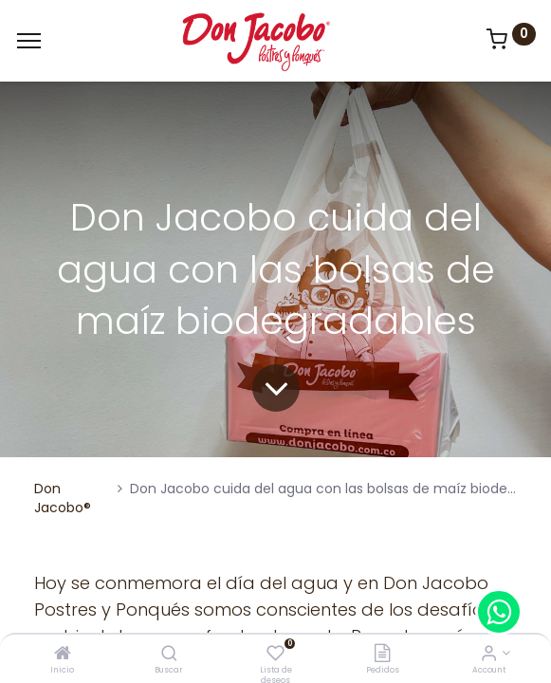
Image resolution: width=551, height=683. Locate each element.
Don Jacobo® (62, 498)
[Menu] (29, 41)
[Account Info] (489, 654)
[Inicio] (62, 654)
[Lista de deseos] (275, 654)
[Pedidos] (382, 654)
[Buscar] (169, 654)
